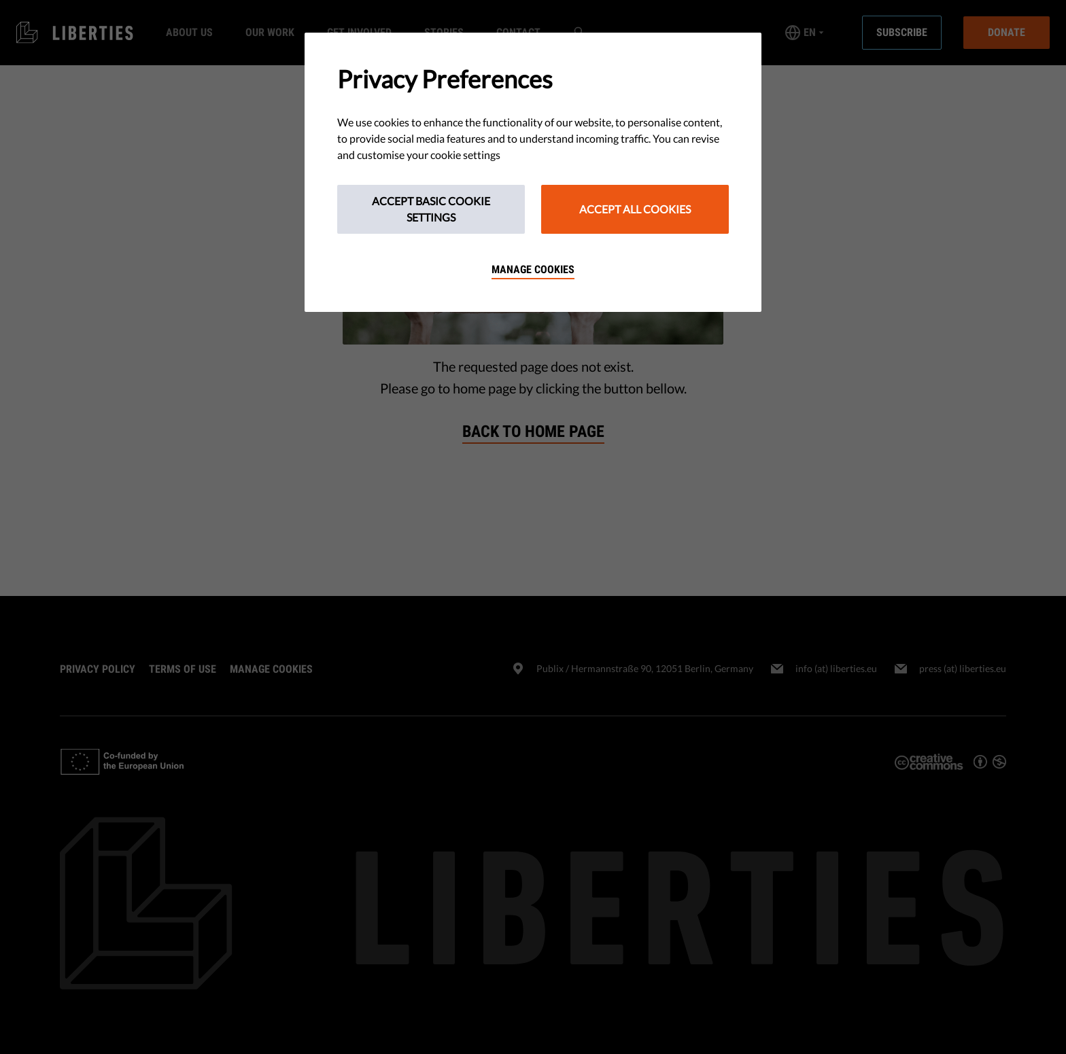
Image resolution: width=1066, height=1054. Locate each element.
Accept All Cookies (635, 209)
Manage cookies (533, 269)
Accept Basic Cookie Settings (431, 209)
